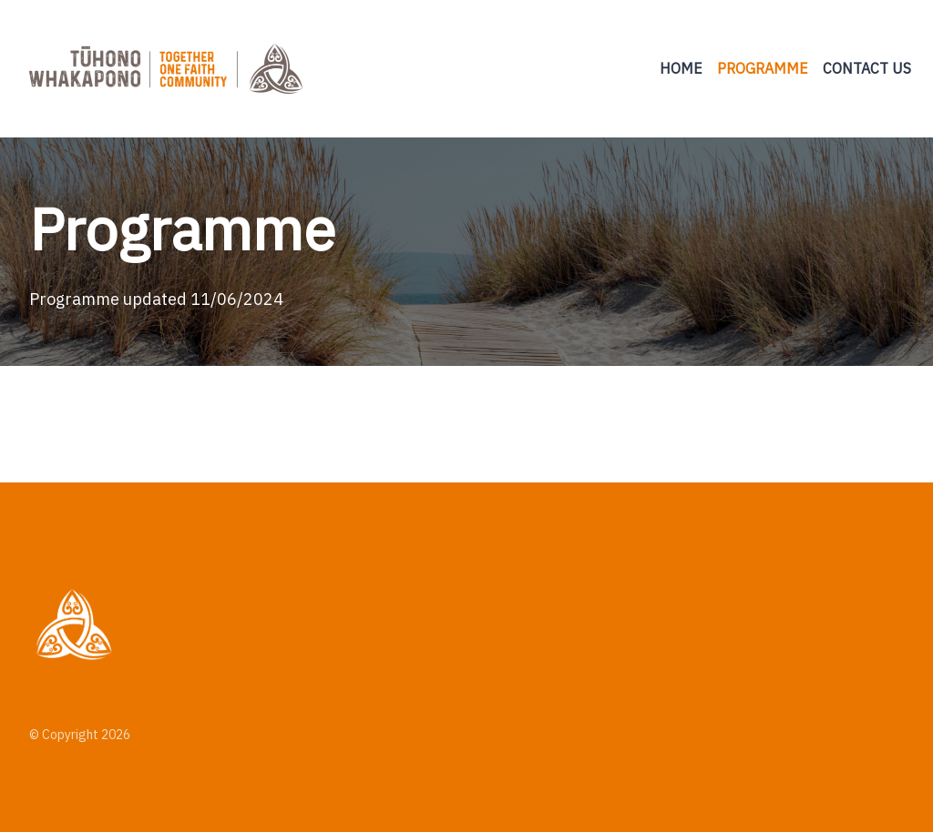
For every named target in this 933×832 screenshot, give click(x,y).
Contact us (867, 68)
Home (681, 68)
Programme (762, 68)
